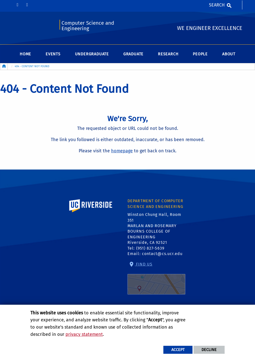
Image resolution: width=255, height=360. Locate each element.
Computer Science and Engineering (88, 26)
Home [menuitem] (25, 54)
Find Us (156, 278)
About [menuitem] (228, 54)
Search (217, 5)
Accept (178, 349)
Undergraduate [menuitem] (92, 54)
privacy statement (84, 334)
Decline (209, 349)
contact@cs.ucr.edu (162, 253)
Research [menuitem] (168, 54)
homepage (122, 151)
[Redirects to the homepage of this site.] (4, 66)
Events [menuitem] (53, 54)
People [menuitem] (200, 54)
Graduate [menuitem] (133, 54)
